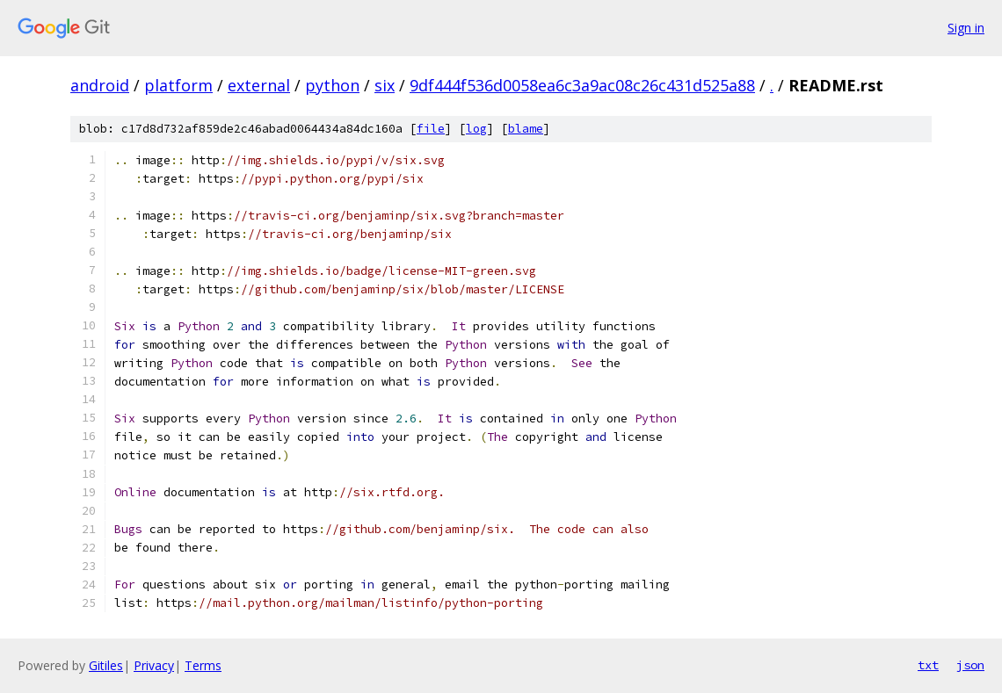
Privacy (154, 665)
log (476, 128)
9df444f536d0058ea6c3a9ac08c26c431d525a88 (582, 85)
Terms (203, 665)
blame (525, 128)
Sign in (966, 27)
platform (178, 85)
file (431, 128)
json (970, 665)
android (99, 85)
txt (928, 665)
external (259, 85)
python (332, 85)
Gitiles (106, 665)
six (384, 85)
